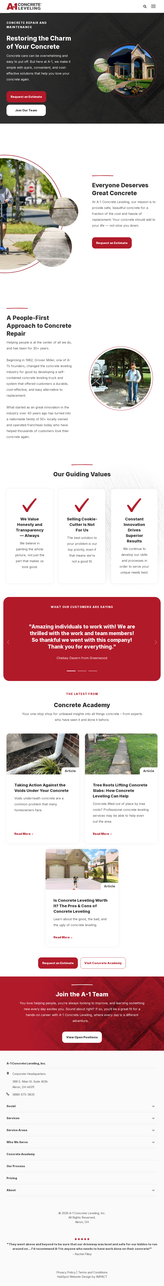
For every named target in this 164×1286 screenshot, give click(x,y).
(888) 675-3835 (23, 1094)
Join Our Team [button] (26, 110)
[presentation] (153, 6)
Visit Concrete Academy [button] (103, 963)
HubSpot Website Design (74, 1277)
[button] (71, 671)
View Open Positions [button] (82, 1037)
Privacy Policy (66, 1272)
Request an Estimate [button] (26, 97)
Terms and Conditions (93, 1272)
